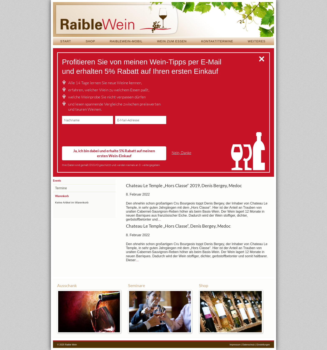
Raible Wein (163, 20)
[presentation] (93, 136)
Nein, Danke (181, 153)
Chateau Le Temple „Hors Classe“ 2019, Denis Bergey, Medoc (184, 185)
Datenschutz (248, 344)
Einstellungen (263, 344)
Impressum (235, 344)
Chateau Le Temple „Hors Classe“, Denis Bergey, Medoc (178, 226)
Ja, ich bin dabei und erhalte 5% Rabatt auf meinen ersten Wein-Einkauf (114, 153)
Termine (61, 188)
